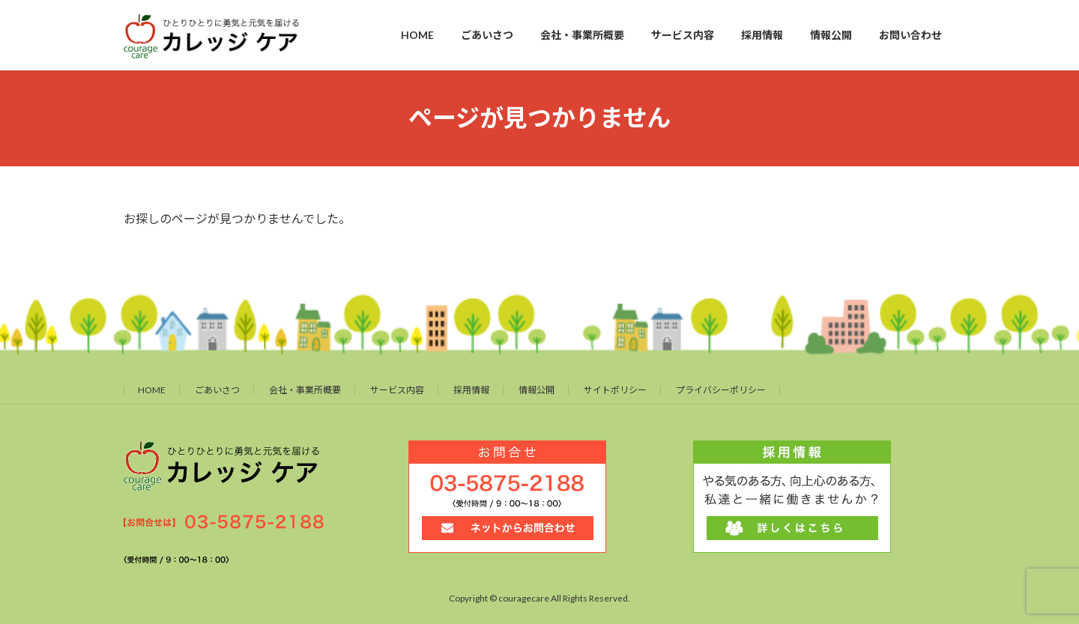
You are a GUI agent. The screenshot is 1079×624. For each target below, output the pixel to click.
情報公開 (536, 390)
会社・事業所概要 (305, 390)
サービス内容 (397, 390)
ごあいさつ (217, 390)
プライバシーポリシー (721, 390)
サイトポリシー (615, 390)
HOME (152, 390)
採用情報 (471, 390)
